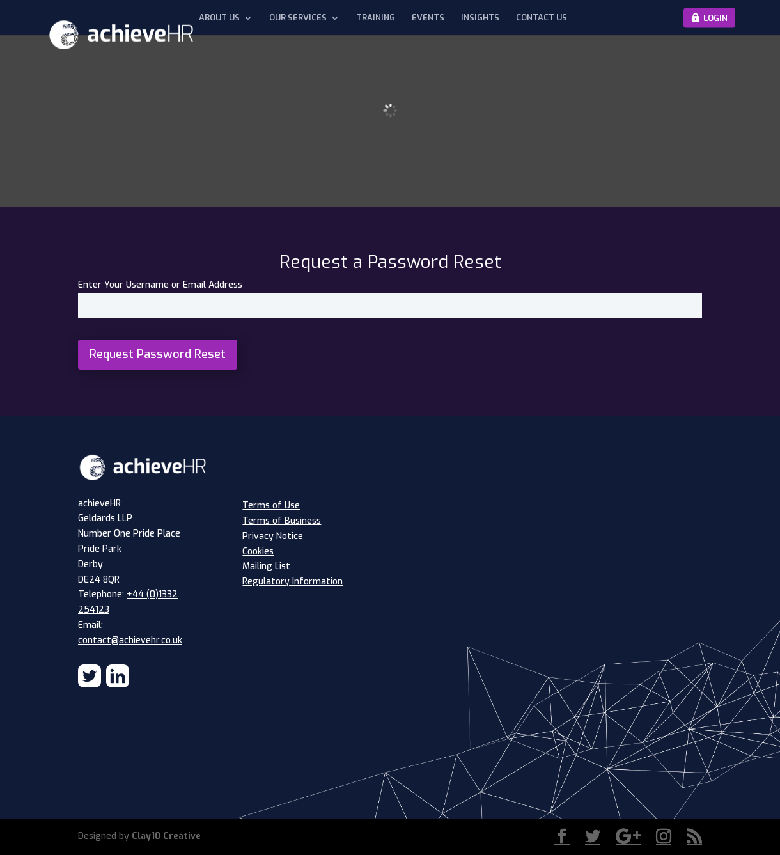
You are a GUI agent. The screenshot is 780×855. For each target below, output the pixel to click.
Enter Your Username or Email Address (160, 285)
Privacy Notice (272, 536)
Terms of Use (271, 505)
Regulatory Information (292, 582)
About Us (219, 17)
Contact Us (541, 17)
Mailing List (266, 566)
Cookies (258, 551)
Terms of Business (281, 521)
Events (428, 17)
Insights (480, 17)
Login (715, 17)
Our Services (298, 17)
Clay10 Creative (166, 836)
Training (375, 17)
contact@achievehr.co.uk (130, 640)
